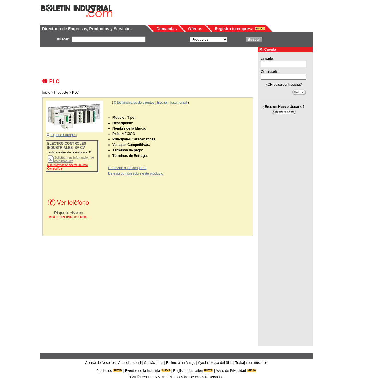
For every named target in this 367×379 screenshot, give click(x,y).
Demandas (167, 28)
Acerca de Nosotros (100, 363)
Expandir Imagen (64, 135)
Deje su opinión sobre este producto (135, 173)
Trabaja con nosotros (251, 363)
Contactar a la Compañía (127, 168)
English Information (188, 371)
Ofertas (195, 28)
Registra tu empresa (234, 28)
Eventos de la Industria (142, 371)
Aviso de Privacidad (231, 371)
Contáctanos (153, 363)
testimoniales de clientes (134, 103)
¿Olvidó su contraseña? (284, 85)
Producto (61, 93)
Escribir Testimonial (172, 103)
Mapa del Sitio (221, 363)
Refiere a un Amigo (180, 363)
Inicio (46, 93)
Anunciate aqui (129, 363)
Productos (104, 371)
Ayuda (203, 363)
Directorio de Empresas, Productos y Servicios (87, 28)
